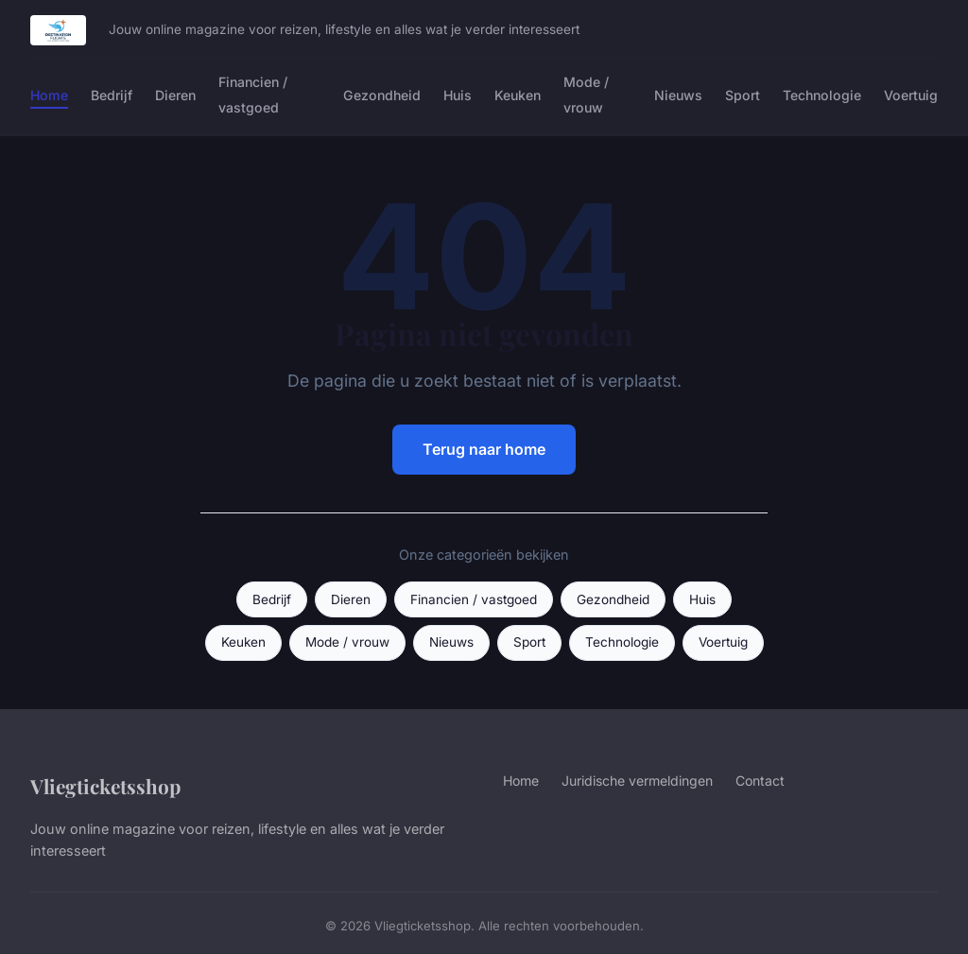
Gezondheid (382, 95)
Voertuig (911, 95)
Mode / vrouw (586, 94)
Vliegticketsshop (105, 785)
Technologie (822, 95)
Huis (457, 95)
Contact (760, 780)
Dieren (175, 95)
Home (49, 95)
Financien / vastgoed (252, 94)
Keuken (517, 95)
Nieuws (678, 95)
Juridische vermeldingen (637, 780)
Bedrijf (111, 95)
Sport (742, 95)
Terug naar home (484, 449)
